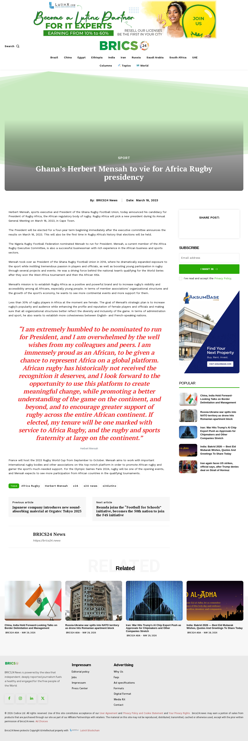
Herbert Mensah (56, 485)
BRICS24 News (106, 200)
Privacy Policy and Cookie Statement (143, 713)
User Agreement (108, 713)
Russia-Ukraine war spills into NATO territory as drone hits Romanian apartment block (218, 415)
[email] (209, 257)
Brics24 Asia (12, 632)
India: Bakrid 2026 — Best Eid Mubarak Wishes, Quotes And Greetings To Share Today (218, 450)
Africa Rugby (30, 485)
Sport (124, 158)
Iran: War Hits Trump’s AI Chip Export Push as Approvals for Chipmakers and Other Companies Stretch (153, 628)
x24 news (90, 485)
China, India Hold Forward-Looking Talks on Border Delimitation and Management (218, 399)
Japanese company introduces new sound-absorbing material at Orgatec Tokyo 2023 (47, 509)
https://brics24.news (46, 540)
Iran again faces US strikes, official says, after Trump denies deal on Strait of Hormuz (219, 467)
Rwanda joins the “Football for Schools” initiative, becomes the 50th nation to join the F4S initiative (130, 511)
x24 (75, 485)
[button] (13, 46)
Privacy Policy (222, 278)
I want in (209, 269)
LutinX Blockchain (90, 730)
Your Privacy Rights (179, 713)
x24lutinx (109, 485)
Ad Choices (41, 721)
